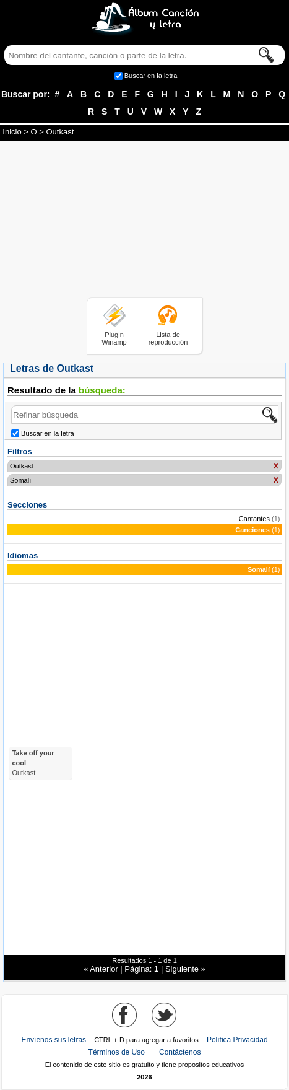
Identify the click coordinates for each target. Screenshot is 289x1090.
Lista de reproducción (168, 338)
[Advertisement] (145, 221)
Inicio (11, 131)
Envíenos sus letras (53, 1039)
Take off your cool (33, 762)
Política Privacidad (237, 1039)
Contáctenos (180, 1052)
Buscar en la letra (151, 75)
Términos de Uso (116, 1052)
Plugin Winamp (113, 338)
